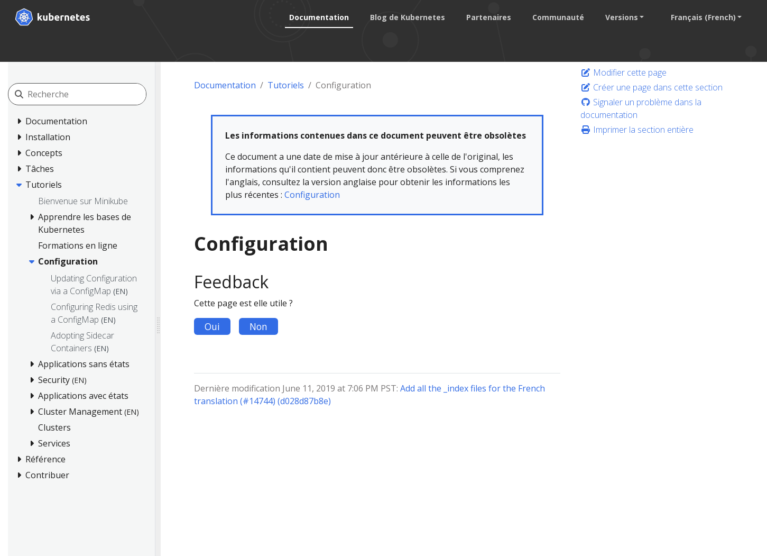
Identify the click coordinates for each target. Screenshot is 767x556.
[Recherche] (86, 94)
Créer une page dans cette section (651, 87)
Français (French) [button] (702, 17)
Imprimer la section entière (637, 129)
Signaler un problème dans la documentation (640, 108)
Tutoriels (285, 85)
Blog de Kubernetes (407, 17)
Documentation (318, 17)
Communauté (558, 17)
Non (258, 326)
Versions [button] (621, 17)
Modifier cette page (623, 72)
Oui (212, 326)
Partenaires (488, 17)
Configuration (312, 194)
